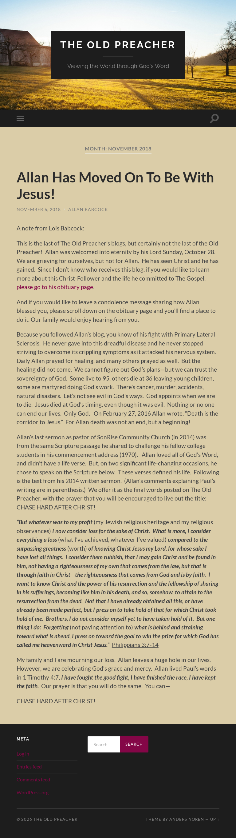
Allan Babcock (88, 209)
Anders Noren (186, 819)
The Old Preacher (118, 44)
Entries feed (29, 766)
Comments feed (33, 779)
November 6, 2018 (39, 209)
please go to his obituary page (55, 286)
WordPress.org (33, 792)
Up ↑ (214, 819)
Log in (23, 753)
